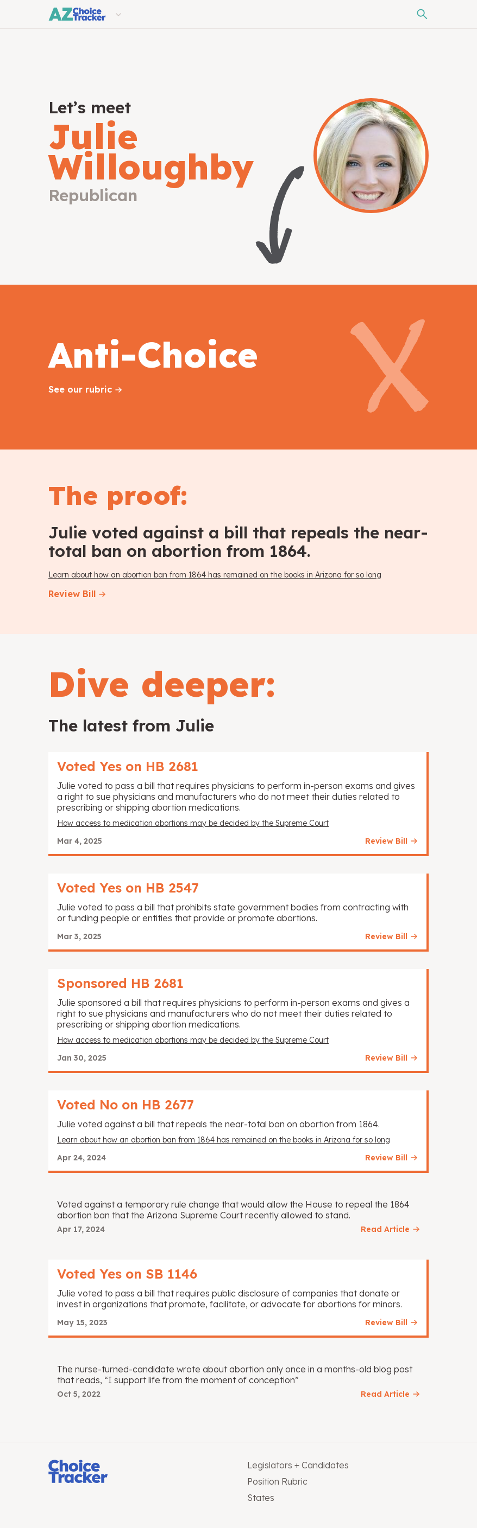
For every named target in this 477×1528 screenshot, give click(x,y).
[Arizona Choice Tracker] (77, 14)
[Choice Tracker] (139, 1472)
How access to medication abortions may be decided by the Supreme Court (193, 823)
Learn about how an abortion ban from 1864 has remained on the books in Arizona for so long (214, 575)
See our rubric (80, 389)
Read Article (385, 1229)
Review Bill (72, 593)
